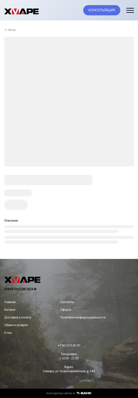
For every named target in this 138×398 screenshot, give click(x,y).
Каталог (10, 309)
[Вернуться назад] (69, 30)
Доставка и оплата (17, 317)
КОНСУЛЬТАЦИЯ (101, 10)
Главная (10, 302)
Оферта (65, 309)
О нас (8, 332)
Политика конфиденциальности (83, 317)
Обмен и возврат (16, 325)
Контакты (67, 302)
